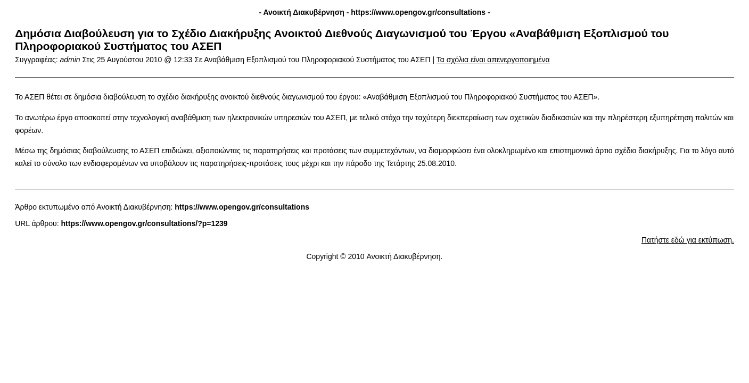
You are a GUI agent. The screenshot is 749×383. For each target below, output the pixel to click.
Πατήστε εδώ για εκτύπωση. (687, 240)
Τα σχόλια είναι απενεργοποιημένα (493, 59)
